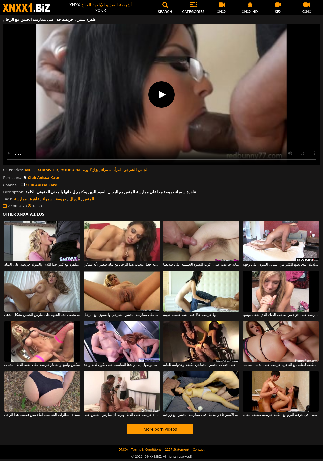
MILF (30, 169)
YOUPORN (70, 169)
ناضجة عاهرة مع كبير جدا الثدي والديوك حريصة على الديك (42, 264)
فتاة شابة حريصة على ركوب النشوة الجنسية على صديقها (201, 264)
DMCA (123, 449)
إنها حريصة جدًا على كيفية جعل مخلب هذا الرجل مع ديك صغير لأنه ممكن (122, 264)
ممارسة (20, 198)
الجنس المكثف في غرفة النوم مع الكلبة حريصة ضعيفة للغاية (281, 415)
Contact (198, 449)
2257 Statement (177, 449)
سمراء (47, 198)
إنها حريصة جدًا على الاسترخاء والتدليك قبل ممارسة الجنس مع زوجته (201, 415)
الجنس (88, 198)
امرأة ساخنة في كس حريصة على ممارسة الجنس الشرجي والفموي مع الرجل (122, 315)
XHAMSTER (47, 169)
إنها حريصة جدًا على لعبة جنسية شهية (190, 315)
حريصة (61, 198)
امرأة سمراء (111, 169)
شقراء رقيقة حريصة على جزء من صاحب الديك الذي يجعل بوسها (281, 315)
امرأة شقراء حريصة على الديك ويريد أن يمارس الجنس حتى (122, 415)
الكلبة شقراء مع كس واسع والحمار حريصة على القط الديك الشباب (42, 365)
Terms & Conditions (146, 449)
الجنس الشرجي (135, 169)
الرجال (74, 198)
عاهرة (34, 198)
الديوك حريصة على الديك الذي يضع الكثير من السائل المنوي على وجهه (281, 264)
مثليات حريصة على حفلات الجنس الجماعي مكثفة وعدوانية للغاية (201, 365)
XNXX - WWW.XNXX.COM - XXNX (26, 7)
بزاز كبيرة (90, 169)
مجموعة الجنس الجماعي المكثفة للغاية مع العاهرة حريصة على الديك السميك (281, 365)
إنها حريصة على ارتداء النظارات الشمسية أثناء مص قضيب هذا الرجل (42, 415)
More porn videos (160, 429)
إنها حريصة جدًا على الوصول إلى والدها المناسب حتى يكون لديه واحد (122, 365)
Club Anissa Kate (41, 177)
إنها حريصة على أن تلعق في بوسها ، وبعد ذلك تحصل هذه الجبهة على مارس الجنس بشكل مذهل (42, 315)
